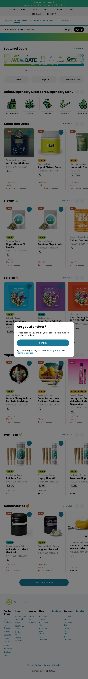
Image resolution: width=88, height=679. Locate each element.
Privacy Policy (53, 350)
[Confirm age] (43, 343)
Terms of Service (25, 353)
